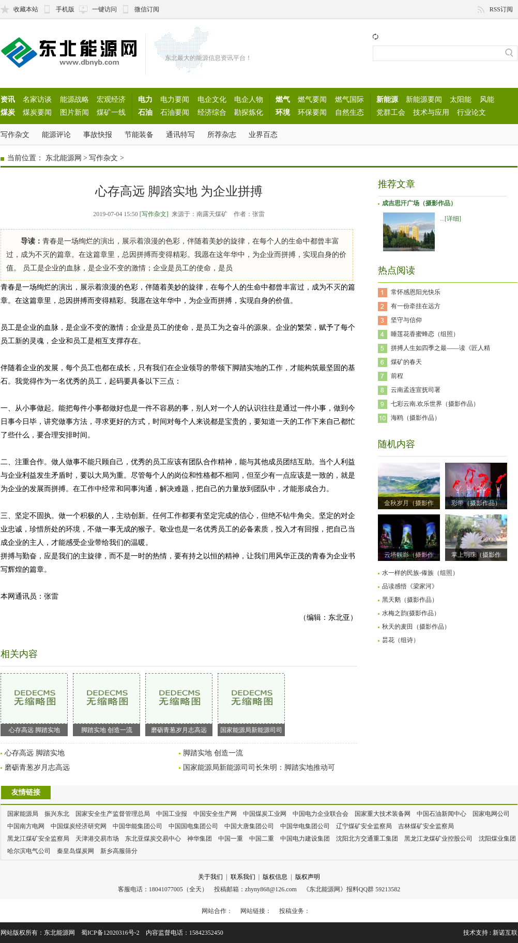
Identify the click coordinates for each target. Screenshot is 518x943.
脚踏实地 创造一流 (106, 703)
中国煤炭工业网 (264, 813)
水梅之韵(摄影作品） (411, 613)
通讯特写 (180, 134)
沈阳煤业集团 (497, 838)
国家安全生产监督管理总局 (112, 813)
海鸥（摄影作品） (415, 417)
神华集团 (199, 838)
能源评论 (56, 134)
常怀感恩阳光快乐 (415, 292)
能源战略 (74, 99)
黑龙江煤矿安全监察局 (38, 838)
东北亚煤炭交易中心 (153, 838)
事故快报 (97, 134)
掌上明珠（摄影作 (476, 554)
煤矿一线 (111, 112)
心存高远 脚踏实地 (34, 703)
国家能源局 (22, 813)
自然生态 (349, 112)
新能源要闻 (424, 99)
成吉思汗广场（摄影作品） (419, 203)
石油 (145, 112)
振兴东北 (56, 813)
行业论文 (471, 112)
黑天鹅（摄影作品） (410, 599)
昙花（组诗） (400, 640)
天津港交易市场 (97, 838)
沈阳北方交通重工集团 (367, 838)
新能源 (387, 99)
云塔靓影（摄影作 (409, 554)
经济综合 (211, 112)
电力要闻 (174, 99)
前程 (397, 375)
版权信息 (275, 876)
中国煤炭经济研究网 (78, 826)
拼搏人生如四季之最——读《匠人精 (440, 348)
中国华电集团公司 (305, 826)
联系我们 (243, 876)
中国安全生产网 (215, 813)
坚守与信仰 (406, 320)
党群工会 (390, 112)
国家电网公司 (491, 813)
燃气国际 (349, 99)
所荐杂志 (221, 134)
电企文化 (211, 99)
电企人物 (248, 99)
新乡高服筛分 (119, 851)
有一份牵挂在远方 (415, 306)
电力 (145, 99)
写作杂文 (15, 134)
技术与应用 (431, 112)
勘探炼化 (248, 112)
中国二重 (261, 838)
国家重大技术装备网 (382, 813)
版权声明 (307, 876)
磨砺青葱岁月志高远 (178, 703)
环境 (283, 112)
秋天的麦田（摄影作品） (416, 626)
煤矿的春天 (406, 362)
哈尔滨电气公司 (29, 851)
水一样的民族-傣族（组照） (420, 572)
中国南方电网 (25, 826)
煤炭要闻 (37, 112)
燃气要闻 (312, 99)
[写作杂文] (154, 214)
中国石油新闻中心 (441, 813)
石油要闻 (174, 112)
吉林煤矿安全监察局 (426, 826)
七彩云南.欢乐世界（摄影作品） (435, 403)
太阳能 (460, 99)
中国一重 (230, 838)
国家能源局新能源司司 (251, 703)
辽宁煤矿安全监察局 (364, 826)
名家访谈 (37, 99)
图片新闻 (74, 112)
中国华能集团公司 (137, 826)
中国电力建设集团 (305, 838)
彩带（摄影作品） (476, 503)
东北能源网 (63, 158)
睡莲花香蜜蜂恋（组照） (425, 334)
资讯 (8, 99)
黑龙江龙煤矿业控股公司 (438, 838)
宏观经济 (111, 99)
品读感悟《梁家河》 (410, 586)
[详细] (453, 218)
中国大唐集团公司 (249, 826)
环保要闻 (312, 112)
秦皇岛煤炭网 (75, 851)
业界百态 (263, 134)
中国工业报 (171, 813)
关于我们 (210, 876)
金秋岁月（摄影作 (409, 503)
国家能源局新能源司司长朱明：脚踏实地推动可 (259, 767)
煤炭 (8, 112)
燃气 (283, 99)
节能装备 (139, 134)
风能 (487, 99)
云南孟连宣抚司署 (415, 389)
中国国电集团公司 (193, 826)
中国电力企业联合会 (320, 813)
